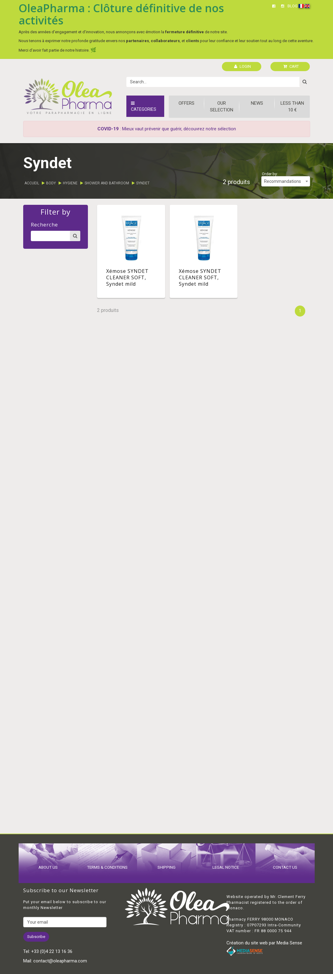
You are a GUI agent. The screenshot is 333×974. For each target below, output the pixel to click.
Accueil (31, 183)
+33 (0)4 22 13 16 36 (51, 951)
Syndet (143, 183)
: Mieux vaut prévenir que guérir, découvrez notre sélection (166, 129)
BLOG (293, 6)
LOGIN (242, 66)
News (257, 103)
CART (291, 66)
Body (51, 183)
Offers (186, 103)
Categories (143, 106)
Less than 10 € (292, 106)
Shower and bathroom (107, 183)
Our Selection (221, 106)
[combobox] (285, 181)
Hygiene (70, 183)
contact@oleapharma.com (60, 961)
